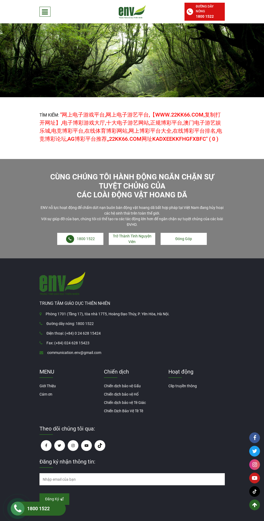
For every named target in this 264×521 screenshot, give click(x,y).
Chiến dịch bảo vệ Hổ (121, 394)
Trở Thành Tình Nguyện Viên (132, 239)
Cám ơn (45, 394)
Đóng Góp (183, 239)
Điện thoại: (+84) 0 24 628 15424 (73, 333)
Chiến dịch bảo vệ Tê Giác (125, 402)
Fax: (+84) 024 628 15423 (67, 343)
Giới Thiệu (47, 386)
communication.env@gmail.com (74, 352)
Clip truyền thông (182, 386)
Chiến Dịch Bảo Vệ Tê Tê (123, 411)
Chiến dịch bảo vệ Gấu (122, 386)
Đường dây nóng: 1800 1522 (70, 323)
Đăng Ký (54, 499)
